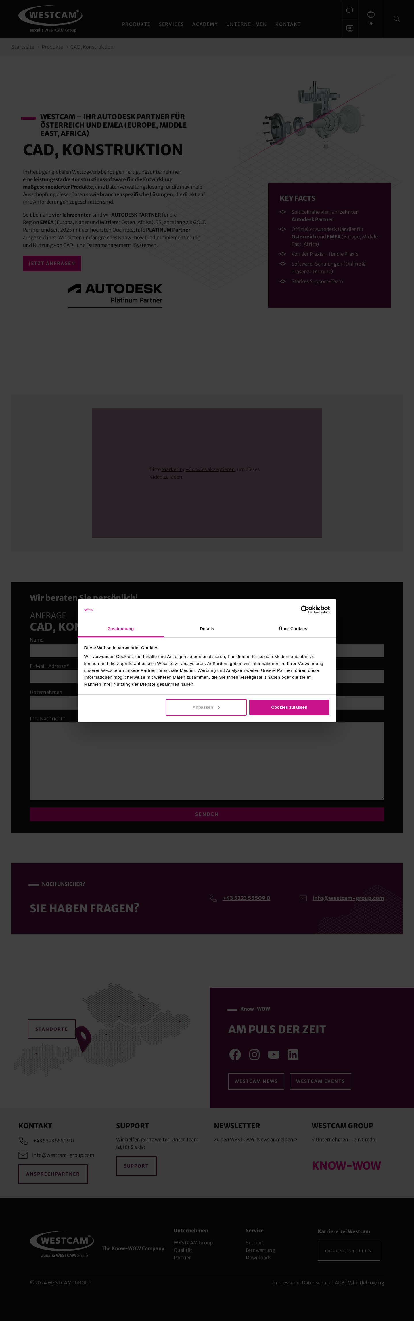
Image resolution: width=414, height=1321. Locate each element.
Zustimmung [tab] (121, 628)
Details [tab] (207, 628)
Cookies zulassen (289, 707)
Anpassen (206, 707)
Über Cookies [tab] (293, 628)
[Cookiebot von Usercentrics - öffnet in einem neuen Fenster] (305, 609)
